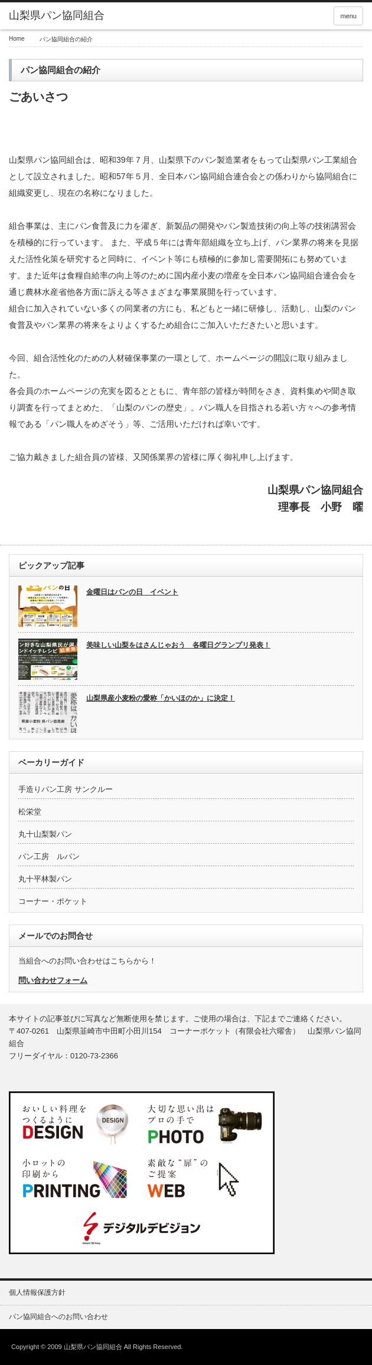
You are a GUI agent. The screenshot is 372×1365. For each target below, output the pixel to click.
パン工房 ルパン (49, 856)
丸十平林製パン (45, 878)
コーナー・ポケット (52, 901)
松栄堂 (29, 811)
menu (348, 15)
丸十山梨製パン (45, 834)
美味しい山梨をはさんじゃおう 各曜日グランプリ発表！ (178, 645)
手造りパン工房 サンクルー (65, 789)
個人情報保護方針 (37, 1292)
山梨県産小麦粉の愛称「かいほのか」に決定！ (160, 698)
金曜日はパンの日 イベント (132, 592)
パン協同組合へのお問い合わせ (58, 1317)
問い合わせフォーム (52, 980)
